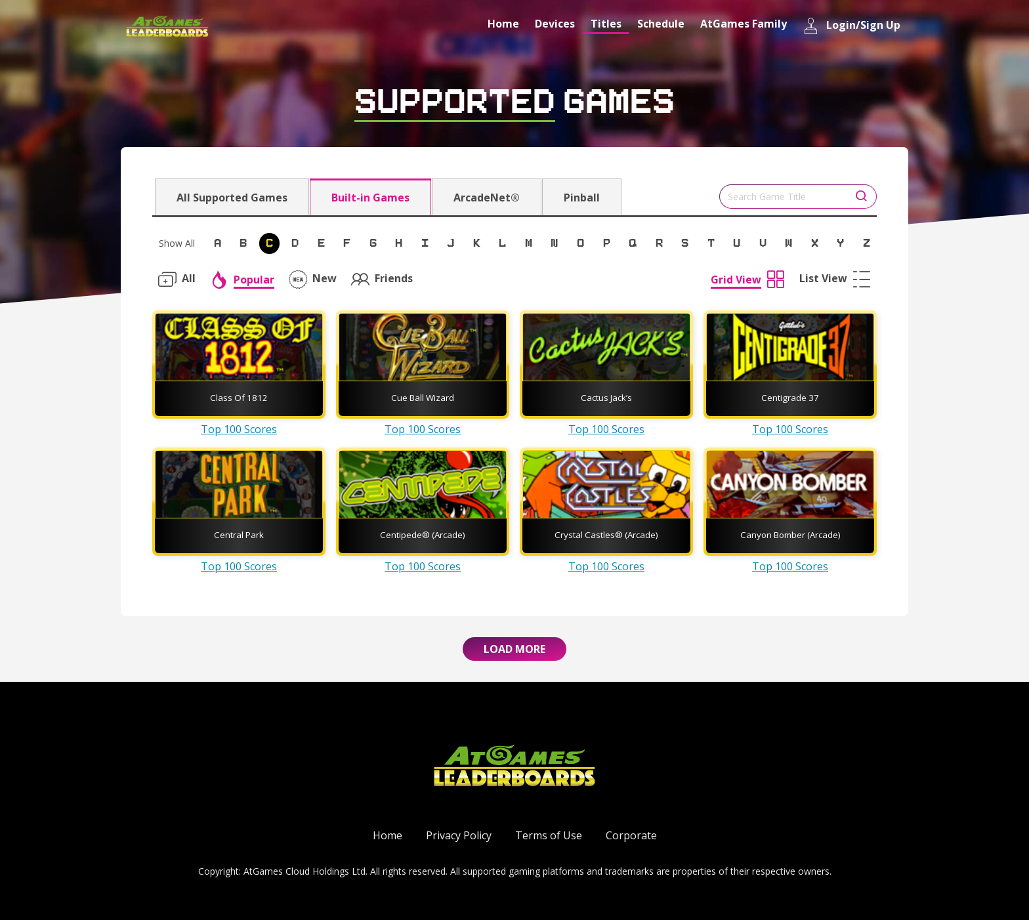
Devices (555, 23)
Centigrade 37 (790, 398)
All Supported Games (232, 197)
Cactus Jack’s (606, 398)
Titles (606, 23)
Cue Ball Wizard (422, 398)
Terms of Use (548, 835)
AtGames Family (743, 23)
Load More (514, 649)
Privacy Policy (459, 835)
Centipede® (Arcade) (422, 535)
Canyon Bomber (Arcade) (790, 535)
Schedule (660, 23)
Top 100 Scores (239, 429)
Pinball (582, 197)
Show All (177, 243)
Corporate (631, 835)
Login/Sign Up (851, 26)
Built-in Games (370, 197)
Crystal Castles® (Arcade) (606, 535)
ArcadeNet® (486, 197)
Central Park (239, 535)
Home (503, 23)
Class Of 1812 (239, 398)
